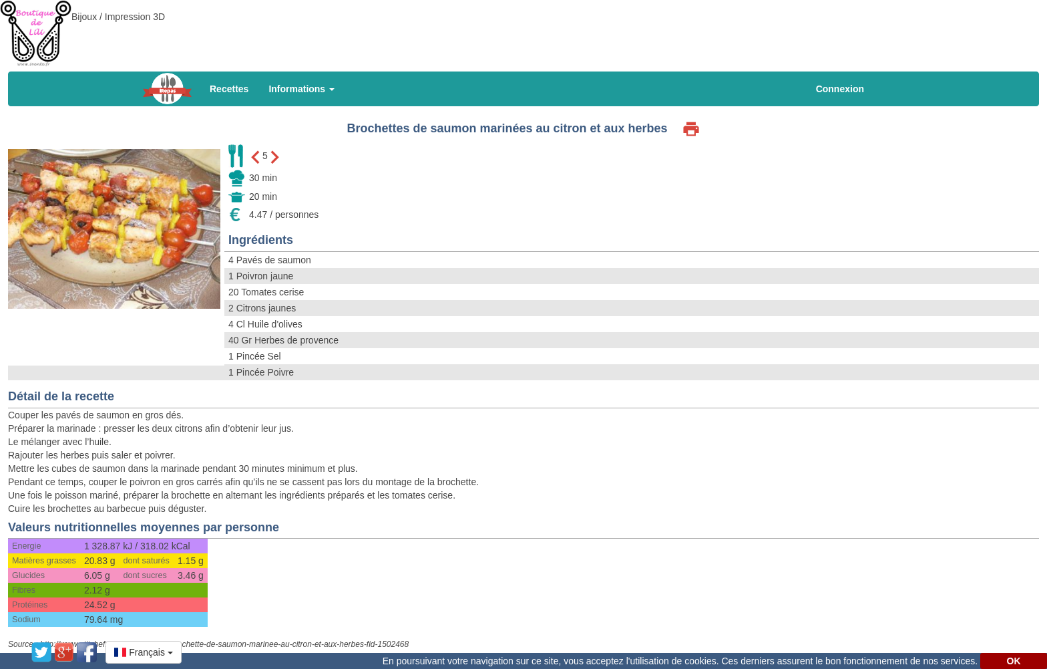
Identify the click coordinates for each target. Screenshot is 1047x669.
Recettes (229, 89)
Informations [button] (301, 89)
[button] (144, 652)
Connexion (840, 89)
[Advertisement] (523, 30)
